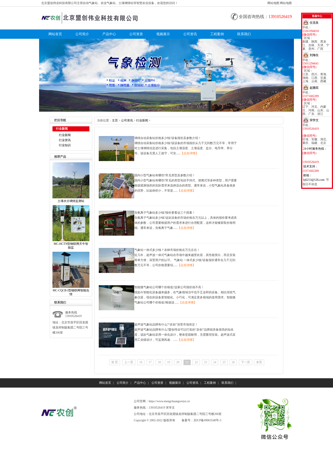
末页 (259, 362)
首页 (114, 362)
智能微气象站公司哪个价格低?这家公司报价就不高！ (169, 287)
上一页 (128, 362)
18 (159, 362)
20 (177, 362)
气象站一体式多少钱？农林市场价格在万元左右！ (167, 250)
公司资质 (136, 34)
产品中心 (109, 34)
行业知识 (65, 145)
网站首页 (55, 34)
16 (140, 362)
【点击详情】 (189, 153)
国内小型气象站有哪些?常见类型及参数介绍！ (164, 175)
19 (168, 362)
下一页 (245, 362)
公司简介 (82, 34)
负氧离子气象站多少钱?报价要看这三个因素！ (164, 212)
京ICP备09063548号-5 (207, 420)
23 (205, 362)
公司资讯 (190, 34)
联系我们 (244, 34)
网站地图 (273, 3)
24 (214, 362)
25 (224, 362)
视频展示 (163, 34)
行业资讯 (65, 140)
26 (233, 362)
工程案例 (217, 34)
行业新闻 (65, 135)
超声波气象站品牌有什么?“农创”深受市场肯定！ (166, 324)
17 (150, 362)
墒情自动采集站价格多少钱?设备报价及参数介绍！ (167, 138)
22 (196, 362)
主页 (115, 120)
